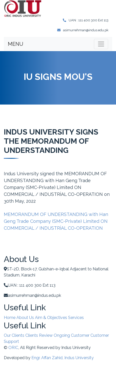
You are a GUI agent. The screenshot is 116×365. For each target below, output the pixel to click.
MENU (15, 44)
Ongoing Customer (71, 335)
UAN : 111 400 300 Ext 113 (85, 20)
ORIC (13, 347)
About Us (25, 317)
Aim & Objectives (51, 317)
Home (9, 317)
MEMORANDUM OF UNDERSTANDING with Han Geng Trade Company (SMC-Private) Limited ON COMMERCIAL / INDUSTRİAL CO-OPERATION (56, 221)
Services (76, 317)
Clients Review (39, 335)
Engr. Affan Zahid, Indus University (62, 357)
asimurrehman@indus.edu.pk (82, 30)
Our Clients (14, 335)
